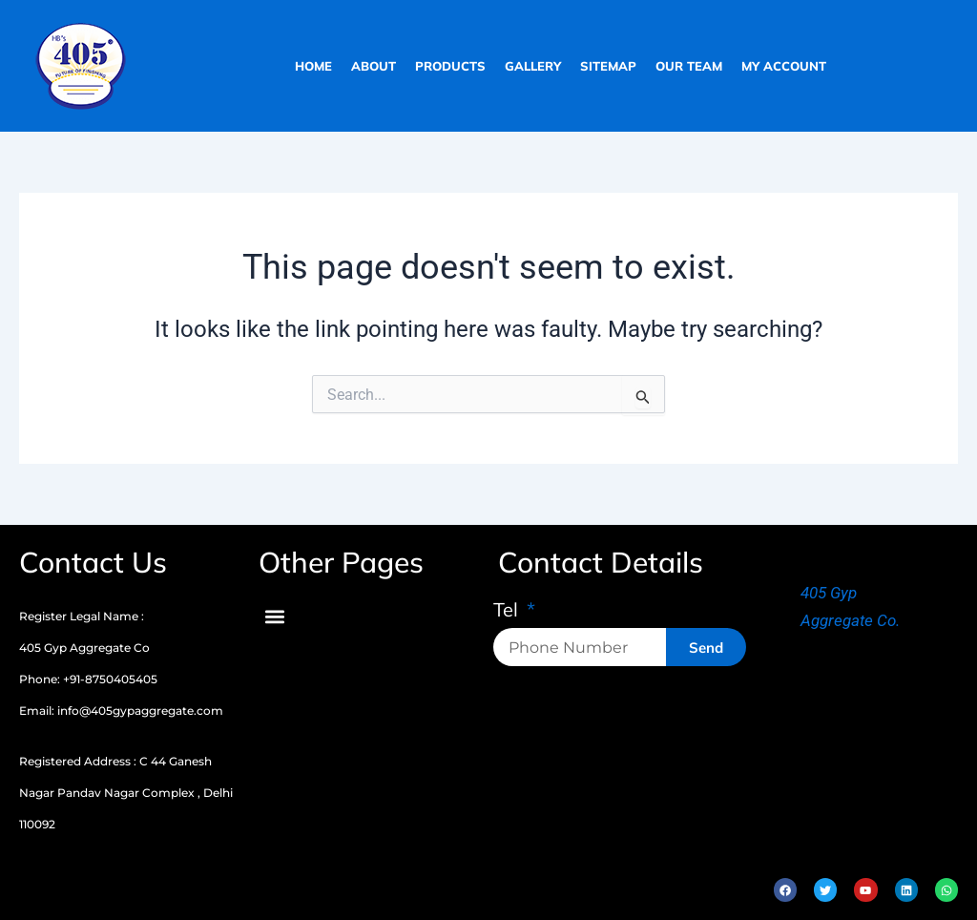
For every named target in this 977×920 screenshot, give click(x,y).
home (313, 65)
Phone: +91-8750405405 (88, 679)
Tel (508, 610)
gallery (533, 65)
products (450, 65)
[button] (274, 616)
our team (688, 65)
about (373, 65)
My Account (783, 65)
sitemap (608, 65)
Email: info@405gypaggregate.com (121, 710)
